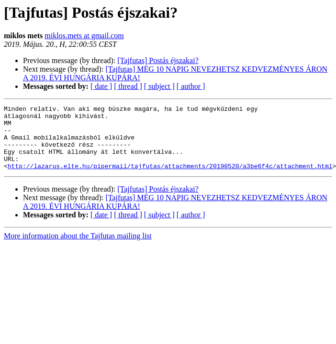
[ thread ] (128, 86)
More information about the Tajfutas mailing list (78, 249)
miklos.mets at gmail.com (84, 36)
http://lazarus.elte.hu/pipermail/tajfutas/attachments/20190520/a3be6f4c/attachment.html (170, 178)
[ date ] (101, 86)
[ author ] (191, 86)
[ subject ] (159, 86)
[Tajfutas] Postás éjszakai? (157, 60)
